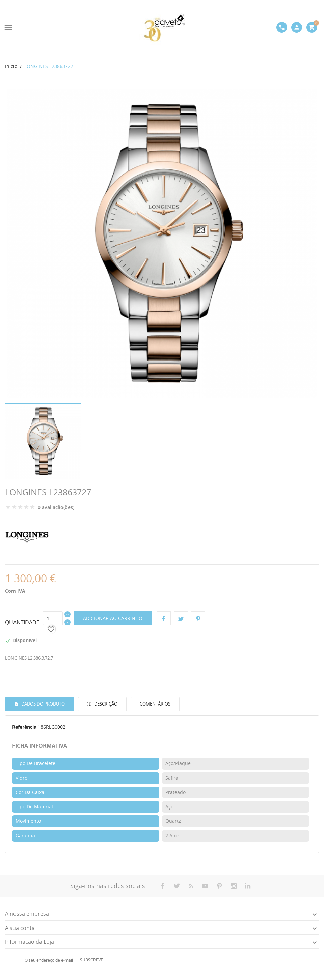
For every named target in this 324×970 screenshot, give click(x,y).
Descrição (105, 704)
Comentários (155, 704)
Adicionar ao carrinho (112, 618)
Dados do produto (42, 704)
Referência (24, 727)
